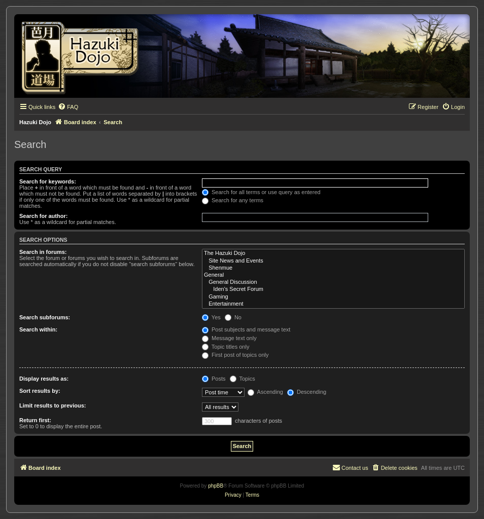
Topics (242, 379)
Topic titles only (225, 347)
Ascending (265, 392)
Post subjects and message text (246, 329)
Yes (211, 317)
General (333, 275)
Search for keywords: (47, 181)
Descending (306, 392)
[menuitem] (68, 107)
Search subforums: (44, 317)
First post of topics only (235, 355)
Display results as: (43, 379)
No (233, 317)
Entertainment (333, 304)
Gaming (333, 297)
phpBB (215, 486)
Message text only (229, 338)
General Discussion (333, 282)
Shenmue (333, 268)
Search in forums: (43, 252)
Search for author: (43, 216)
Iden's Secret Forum (333, 289)
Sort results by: (39, 391)
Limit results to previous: (52, 405)
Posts (214, 379)
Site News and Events (333, 261)
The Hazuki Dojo (333, 253)
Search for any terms (232, 200)
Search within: (38, 329)
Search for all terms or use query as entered (261, 192)
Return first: (35, 420)
